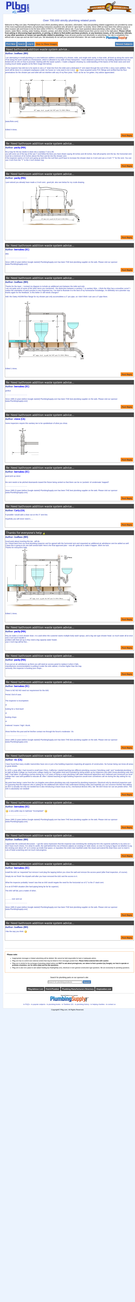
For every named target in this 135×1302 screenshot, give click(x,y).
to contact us (111, 1004)
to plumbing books (53, 1004)
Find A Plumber (52, 989)
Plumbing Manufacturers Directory (78, 989)
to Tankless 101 (67, 1004)
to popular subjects (38, 1004)
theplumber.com (103, 989)
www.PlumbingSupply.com (16, 264)
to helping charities (98, 1004)
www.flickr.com (12, 121)
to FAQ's (26, 1004)
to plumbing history (82, 1004)
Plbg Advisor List (35, 989)
